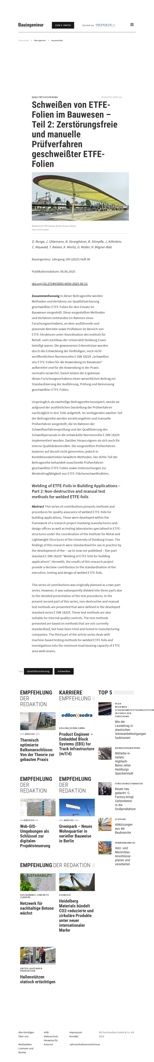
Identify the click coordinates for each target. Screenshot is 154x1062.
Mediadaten (25, 1044)
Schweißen (64, 671)
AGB (46, 1032)
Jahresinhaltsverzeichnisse (84, 1044)
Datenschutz (51, 1036)
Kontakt (73, 1036)
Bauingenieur (40, 40)
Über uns (23, 1036)
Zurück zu (99, 25)
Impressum (75, 1032)
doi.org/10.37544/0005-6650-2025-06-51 (60, 283)
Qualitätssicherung (38, 671)
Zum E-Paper (63, 25)
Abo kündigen (26, 1032)
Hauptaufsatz (57, 40)
